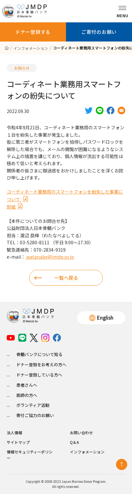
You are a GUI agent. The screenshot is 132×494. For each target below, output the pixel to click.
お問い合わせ (81, 432)
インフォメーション (87, 451)
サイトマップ (18, 442)
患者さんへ (26, 385)
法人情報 (14, 432)
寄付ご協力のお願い (35, 415)
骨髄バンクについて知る (39, 354)
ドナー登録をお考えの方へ (41, 364)
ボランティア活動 (32, 405)
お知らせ (21, 68)
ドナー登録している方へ (39, 375)
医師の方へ (26, 395)
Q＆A (74, 442)
